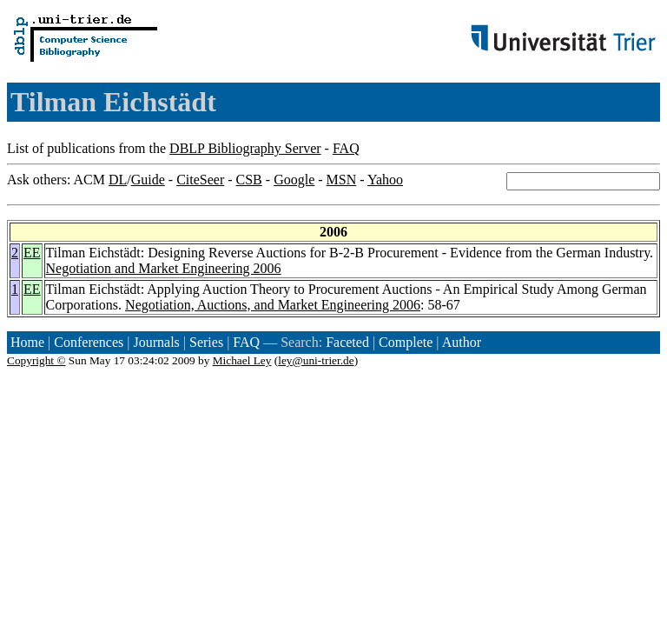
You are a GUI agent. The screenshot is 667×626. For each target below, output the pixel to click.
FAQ (346, 148)
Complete (406, 342)
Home (27, 342)
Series (206, 342)
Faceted (347, 342)
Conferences (88, 342)
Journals (156, 342)
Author (461, 342)
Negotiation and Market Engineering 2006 (163, 268)
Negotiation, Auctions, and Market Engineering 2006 (272, 304)
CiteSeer (200, 179)
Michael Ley (242, 360)
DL (118, 179)
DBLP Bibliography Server (245, 148)
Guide (148, 179)
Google (294, 179)
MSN (342, 179)
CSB (249, 179)
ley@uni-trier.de (315, 360)
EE (32, 252)
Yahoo (385, 179)
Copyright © (36, 360)
